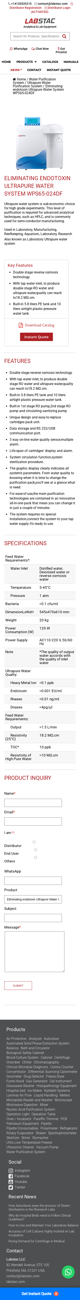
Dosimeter (14, 1076)
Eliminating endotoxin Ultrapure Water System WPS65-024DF (38, 89)
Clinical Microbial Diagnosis (27, 1067)
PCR (64, 1119)
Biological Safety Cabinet (25, 1053)
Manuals (71, 61)
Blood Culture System (22, 1057)
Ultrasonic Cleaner (20, 1147)
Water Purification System (25, 1152)
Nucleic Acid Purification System (30, 1109)
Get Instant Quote (40, 1293)
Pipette (46, 1124)
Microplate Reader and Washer (29, 1100)
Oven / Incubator (18, 1119)
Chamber (13, 1062)
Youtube (21, 1182)
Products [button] (26, 61)
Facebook (22, 1176)
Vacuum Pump (47, 1147)
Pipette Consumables (22, 1128)
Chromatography (46, 1062)
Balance (12, 1048)
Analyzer (35, 1039)
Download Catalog (36, 325)
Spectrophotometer (62, 1133)
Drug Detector (34, 1076)
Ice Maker (35, 1091)
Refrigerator (68, 1128)
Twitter (20, 1187)
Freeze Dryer (55, 1076)
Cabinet (46, 1057)
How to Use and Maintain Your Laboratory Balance (44, 1225)
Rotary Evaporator (19, 1133)
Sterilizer (12, 1138)
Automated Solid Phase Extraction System (38, 1043)
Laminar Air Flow (19, 1095)
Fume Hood (15, 1081)
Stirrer (25, 1138)
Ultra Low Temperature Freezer (29, 1142)
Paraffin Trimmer (46, 1119)
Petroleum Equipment (22, 1124)
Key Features (20, 265)
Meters (65, 1095)
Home (6, 61)
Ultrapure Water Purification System (32, 84)
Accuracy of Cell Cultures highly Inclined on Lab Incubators (41, 1233)
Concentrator (16, 1072)
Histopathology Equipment (56, 1086)
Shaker (41, 1133)
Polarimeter (49, 1128)
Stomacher (40, 1138)
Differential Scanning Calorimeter (52, 1072)
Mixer (44, 1105)
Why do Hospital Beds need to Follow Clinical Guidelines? (40, 1217)
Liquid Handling (46, 1095)
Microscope (63, 1100)
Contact (34, 70)
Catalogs (50, 61)
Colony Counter (61, 1067)
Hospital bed (15, 1091)
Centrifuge (62, 1057)
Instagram (22, 1171)
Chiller (27, 1062)
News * (16, 70)
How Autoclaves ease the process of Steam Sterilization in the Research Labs (39, 1207)
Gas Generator (37, 1081)
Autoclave (51, 1039)
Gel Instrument (61, 1081)
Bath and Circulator (35, 1048)
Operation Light (17, 1114)
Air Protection (16, 1039)
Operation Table (43, 1114)
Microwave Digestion (22, 1105)
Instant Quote (59, 70)
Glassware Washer (20, 1086)
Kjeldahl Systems (57, 1091)
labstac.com (15, 1282)
